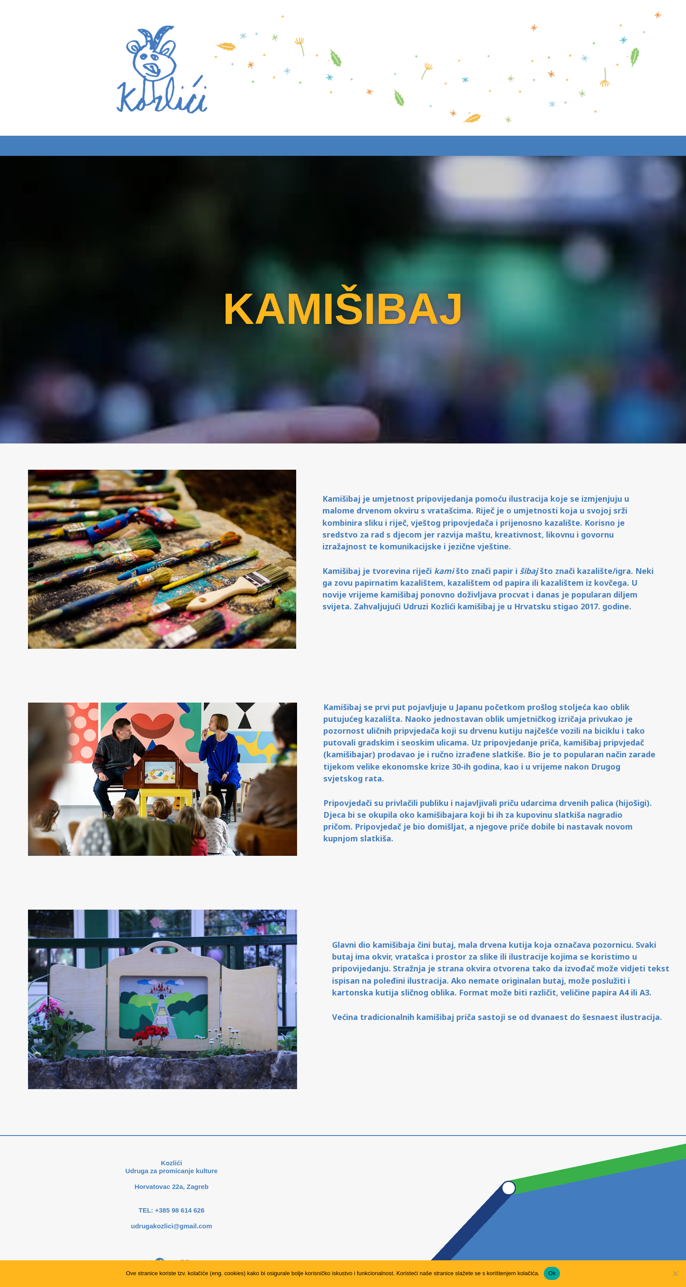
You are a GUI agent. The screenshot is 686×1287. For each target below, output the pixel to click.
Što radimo (262, 146)
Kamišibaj (322, 146)
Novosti (377, 146)
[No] (675, 1273)
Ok (552, 1273)
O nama (429, 146)
